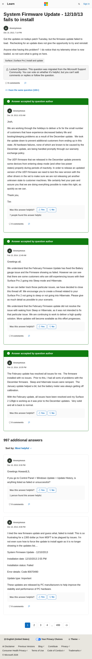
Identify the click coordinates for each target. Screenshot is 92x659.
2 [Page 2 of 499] (34, 625)
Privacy (64, 646)
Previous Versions (26, 646)
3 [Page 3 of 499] (40, 625)
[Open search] (79, 4)
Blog (40, 646)
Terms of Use (38, 650)
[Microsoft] (46, 4)
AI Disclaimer (8, 646)
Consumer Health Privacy (14, 650)
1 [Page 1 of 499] (27, 625)
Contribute (53, 646)
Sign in (86, 4)
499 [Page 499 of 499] (58, 625)
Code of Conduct (55, 650)
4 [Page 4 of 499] (47, 625)
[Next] (66, 625)
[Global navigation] (3, 4)
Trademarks (74, 650)
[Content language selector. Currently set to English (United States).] (16, 639)
